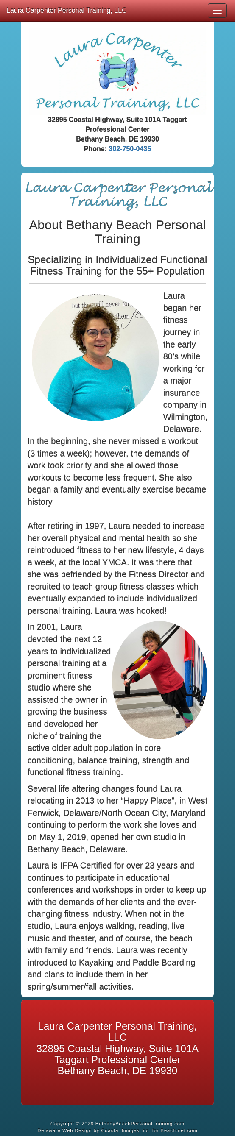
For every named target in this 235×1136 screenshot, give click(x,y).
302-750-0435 (130, 149)
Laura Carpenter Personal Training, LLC (66, 10)
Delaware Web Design (64, 1130)
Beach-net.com (179, 1130)
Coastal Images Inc (124, 1130)
